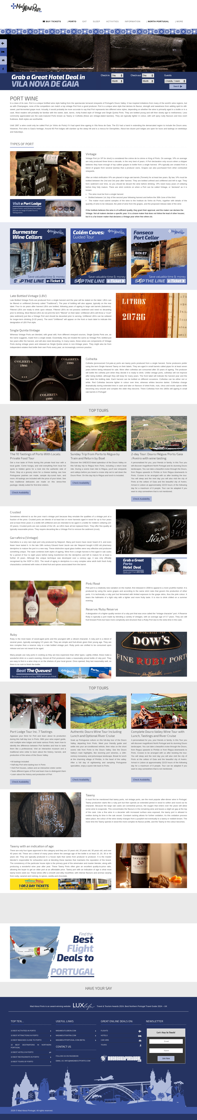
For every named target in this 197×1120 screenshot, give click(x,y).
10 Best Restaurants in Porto (25, 1057)
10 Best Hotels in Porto (22, 1052)
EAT (84, 21)
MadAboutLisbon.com (66, 1031)
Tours (104, 1045)
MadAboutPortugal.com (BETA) (70, 1040)
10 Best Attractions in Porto (24, 1035)
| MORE (179, 21)
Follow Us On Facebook (67, 1056)
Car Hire (105, 1040)
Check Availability (20, 492)
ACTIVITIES (112, 21)
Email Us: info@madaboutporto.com (73, 1061)
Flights (104, 1031)
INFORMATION (132, 21)
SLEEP (96, 21)
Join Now (166, 1058)
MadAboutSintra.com (66, 1035)
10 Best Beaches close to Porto (26, 1040)
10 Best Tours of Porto (22, 1061)
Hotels (104, 1035)
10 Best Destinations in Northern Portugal (31, 1046)
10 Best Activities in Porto (23, 1031)
